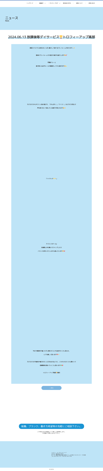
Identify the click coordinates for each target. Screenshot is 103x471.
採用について (79, 3)
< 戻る (51, 388)
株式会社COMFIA (67, 3)
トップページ (30, 3)
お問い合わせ (92, 3)
